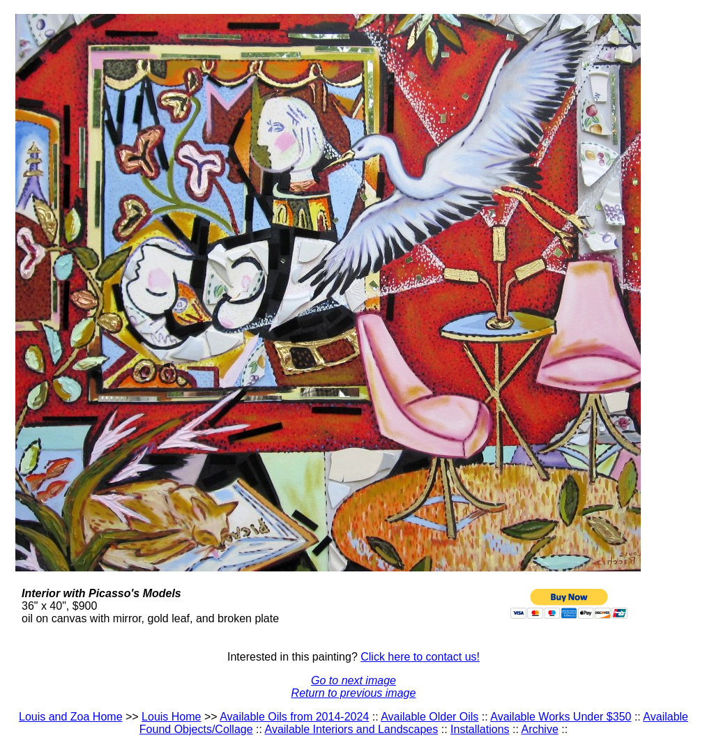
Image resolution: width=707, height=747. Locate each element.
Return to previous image (353, 693)
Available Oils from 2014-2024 (294, 717)
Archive (539, 729)
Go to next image (353, 680)
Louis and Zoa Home (71, 717)
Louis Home (171, 717)
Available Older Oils (429, 717)
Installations (480, 729)
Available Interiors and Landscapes (352, 729)
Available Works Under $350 (560, 717)
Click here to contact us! (420, 657)
